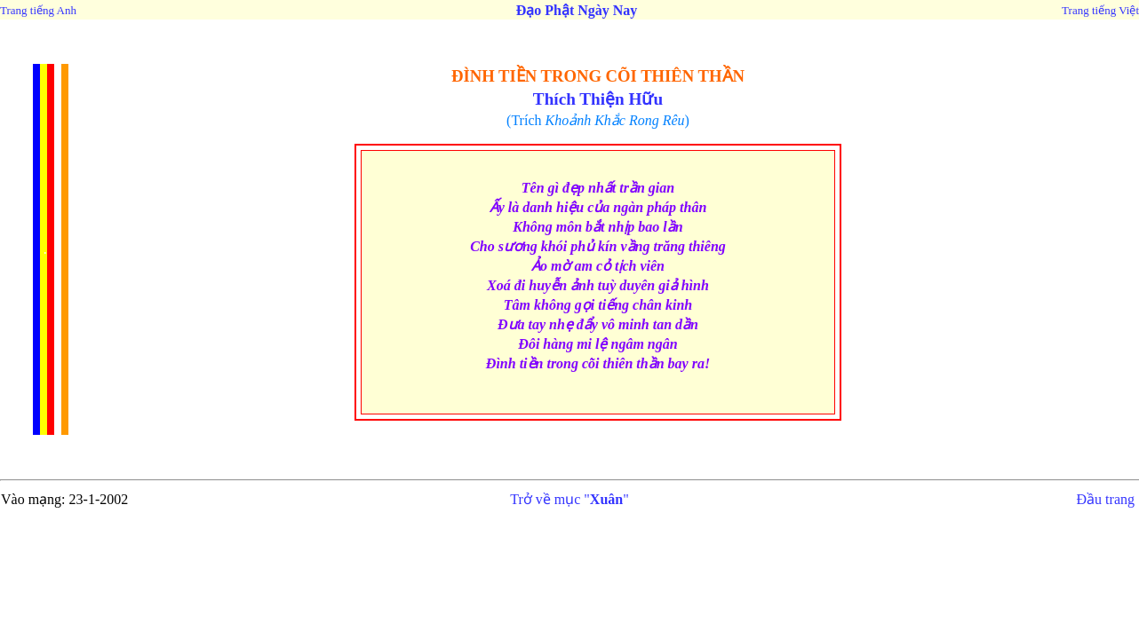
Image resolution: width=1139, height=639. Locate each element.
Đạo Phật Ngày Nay (577, 10)
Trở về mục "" (569, 499)
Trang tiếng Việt (1100, 10)
